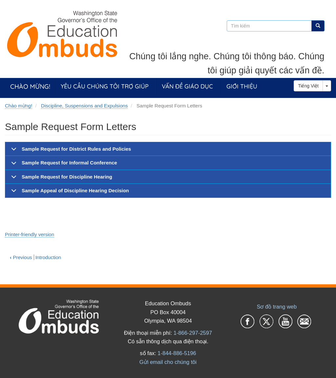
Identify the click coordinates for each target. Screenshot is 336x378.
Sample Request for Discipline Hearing (60, 179)
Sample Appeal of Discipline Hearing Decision (69, 192)
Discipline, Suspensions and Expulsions (84, 105)
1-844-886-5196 (177, 353)
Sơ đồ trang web (277, 307)
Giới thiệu (241, 86)
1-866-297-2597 (193, 333)
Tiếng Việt (308, 85)
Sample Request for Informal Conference (63, 165)
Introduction (48, 257)
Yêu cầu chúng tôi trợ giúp (105, 86)
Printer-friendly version (29, 234)
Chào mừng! (30, 86)
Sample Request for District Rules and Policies (70, 151)
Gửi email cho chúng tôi (168, 362)
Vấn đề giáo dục (187, 86)
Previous (21, 257)
